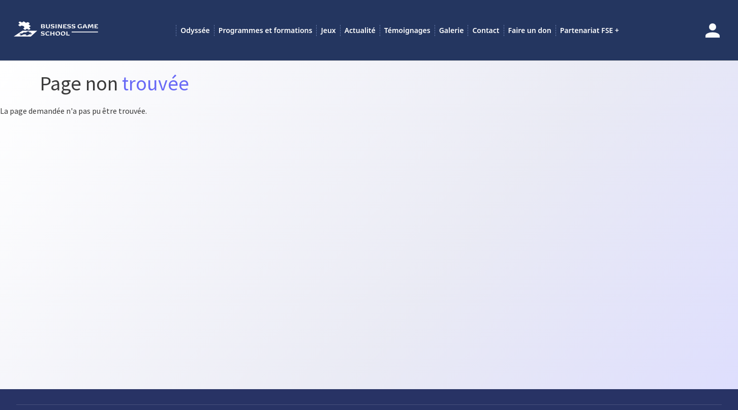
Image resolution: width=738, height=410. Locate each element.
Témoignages (407, 30)
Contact (485, 30)
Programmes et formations (266, 30)
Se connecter (712, 30)
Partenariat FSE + (589, 30)
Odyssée (195, 30)
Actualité (360, 30)
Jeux (328, 30)
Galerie (451, 30)
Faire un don (529, 30)
